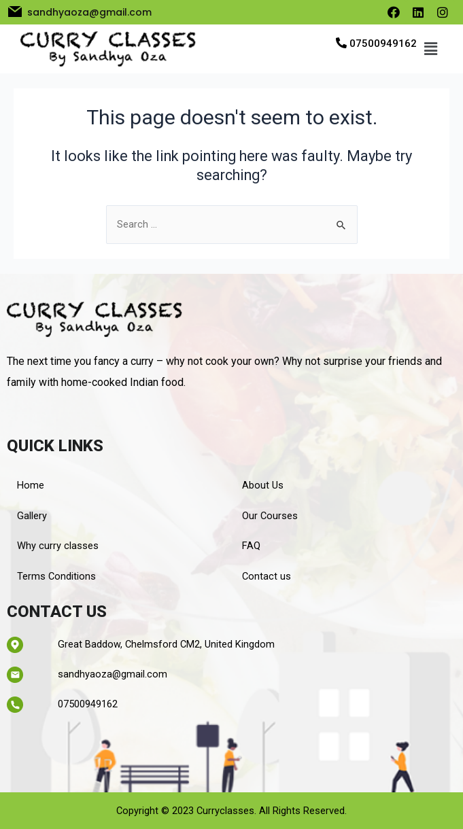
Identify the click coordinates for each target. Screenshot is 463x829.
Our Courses (270, 516)
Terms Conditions (56, 576)
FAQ (251, 546)
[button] (430, 49)
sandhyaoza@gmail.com (112, 674)
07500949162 (383, 43)
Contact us (266, 576)
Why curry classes (58, 546)
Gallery (32, 516)
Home (30, 485)
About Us (263, 485)
